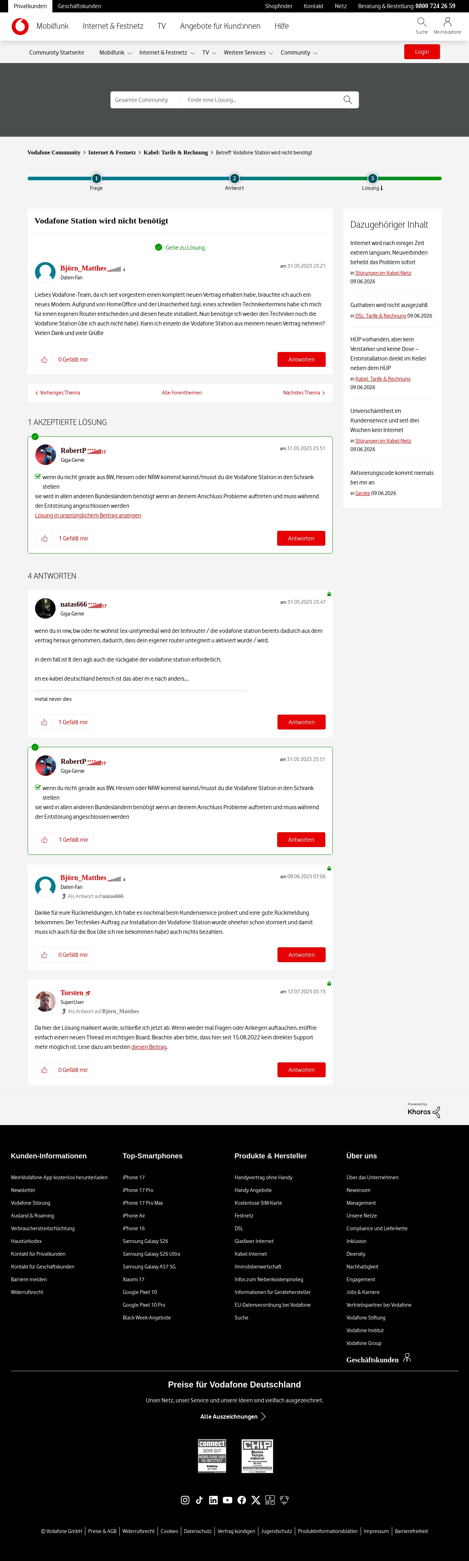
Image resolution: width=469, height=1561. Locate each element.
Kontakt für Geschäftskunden (42, 1267)
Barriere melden (29, 1279)
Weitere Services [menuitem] (244, 52)
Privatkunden (30, 6)
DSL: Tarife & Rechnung (380, 316)
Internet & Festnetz (113, 26)
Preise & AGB (102, 1531)
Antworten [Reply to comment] (301, 538)
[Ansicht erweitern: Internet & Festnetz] (192, 53)
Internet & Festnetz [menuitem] (163, 52)
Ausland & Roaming (32, 1216)
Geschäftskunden (79, 6)
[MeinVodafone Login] (447, 29)
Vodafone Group (364, 1343)
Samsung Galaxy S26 (145, 1241)
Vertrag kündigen (236, 1531)
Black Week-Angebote (147, 1318)
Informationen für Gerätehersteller (273, 1292)
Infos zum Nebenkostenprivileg (269, 1279)
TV (162, 26)
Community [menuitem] (295, 52)
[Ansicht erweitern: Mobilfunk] (129, 53)
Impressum (376, 1531)
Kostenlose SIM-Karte (258, 1203)
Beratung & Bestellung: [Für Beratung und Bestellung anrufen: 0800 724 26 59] (407, 6)
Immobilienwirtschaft (258, 1267)
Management (361, 1203)
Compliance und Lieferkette (377, 1228)
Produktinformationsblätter (328, 1531)
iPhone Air (134, 1216)
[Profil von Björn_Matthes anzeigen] (84, 268)
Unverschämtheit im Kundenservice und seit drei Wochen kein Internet (384, 420)
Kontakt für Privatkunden (38, 1254)
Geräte (362, 493)
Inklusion (356, 1241)
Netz (341, 6)
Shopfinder (278, 6)
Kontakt (314, 6)
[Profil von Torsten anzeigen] (72, 993)
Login (422, 51)
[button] (44, 359)
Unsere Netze (362, 1216)
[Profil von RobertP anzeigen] (73, 450)
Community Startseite (56, 52)
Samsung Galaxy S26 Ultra (151, 1254)
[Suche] (270, 99)
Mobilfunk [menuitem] (111, 52)
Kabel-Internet (251, 1254)
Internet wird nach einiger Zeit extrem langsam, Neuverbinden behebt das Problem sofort (389, 252)
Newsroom (359, 1190)
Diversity (356, 1254)
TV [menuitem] (205, 52)
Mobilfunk (52, 26)
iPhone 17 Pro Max (143, 1203)
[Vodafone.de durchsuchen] (422, 29)
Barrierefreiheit (411, 1531)
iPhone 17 (134, 1177)
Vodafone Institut (365, 1330)
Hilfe (282, 26)
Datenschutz (198, 1531)
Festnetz (244, 1216)
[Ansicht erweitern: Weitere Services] (271, 53)
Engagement (361, 1279)
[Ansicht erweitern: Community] (315, 53)
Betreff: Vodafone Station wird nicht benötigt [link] (264, 152)
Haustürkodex (26, 1241)
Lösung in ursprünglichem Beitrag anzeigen (88, 515)
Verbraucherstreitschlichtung (43, 1228)
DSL (239, 1228)
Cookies (169, 1531)
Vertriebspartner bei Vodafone (379, 1305)
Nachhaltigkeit (362, 1267)
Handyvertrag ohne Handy (263, 1177)
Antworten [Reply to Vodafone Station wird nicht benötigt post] (301, 359)
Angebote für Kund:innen (220, 26)
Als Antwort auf (96, 896)
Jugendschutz (276, 1531)
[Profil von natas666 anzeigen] (74, 604)
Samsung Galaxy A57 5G (149, 1267)
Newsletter (23, 1190)
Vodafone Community (54, 152)
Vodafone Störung (30, 1203)
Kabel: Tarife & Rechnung (176, 152)
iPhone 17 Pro (138, 1190)
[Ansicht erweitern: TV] (214, 53)
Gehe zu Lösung (185, 247)
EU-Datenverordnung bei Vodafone (273, 1305)
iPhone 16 (134, 1228)
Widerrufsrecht (27, 1292)
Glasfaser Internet (254, 1241)
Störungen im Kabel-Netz (383, 273)
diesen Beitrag (149, 1046)
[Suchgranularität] (145, 99)
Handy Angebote (253, 1190)
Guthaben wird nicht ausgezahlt (389, 304)
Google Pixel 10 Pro (144, 1305)
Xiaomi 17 (133, 1279)
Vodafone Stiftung (366, 1318)
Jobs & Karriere (363, 1292)
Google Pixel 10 (140, 1292)
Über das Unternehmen (373, 1177)
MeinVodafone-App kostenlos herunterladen (59, 1177)
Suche (241, 1318)
